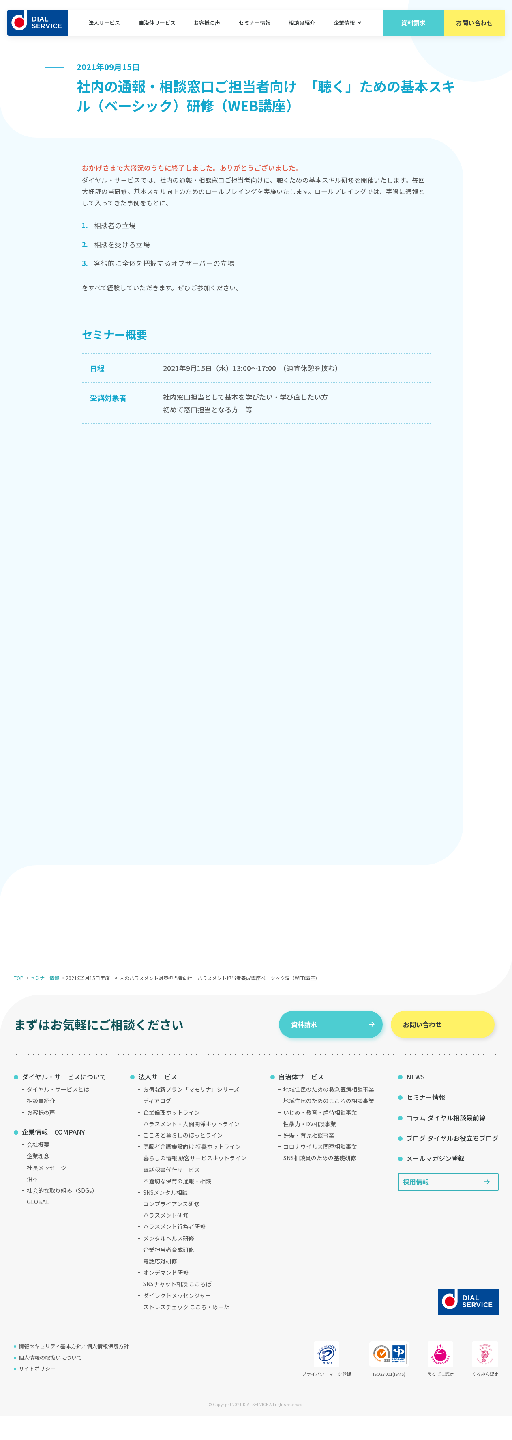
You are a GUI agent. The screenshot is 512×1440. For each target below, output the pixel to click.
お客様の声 (207, 24)
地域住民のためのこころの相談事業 (328, 1124)
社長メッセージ (46, 1191)
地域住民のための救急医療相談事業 (328, 1113)
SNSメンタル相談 (165, 1216)
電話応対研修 (160, 1285)
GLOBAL (38, 1226)
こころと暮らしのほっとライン (183, 1159)
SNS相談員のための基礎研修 (319, 1182)
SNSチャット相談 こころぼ (177, 1308)
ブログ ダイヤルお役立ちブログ (452, 1162)
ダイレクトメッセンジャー (177, 1319)
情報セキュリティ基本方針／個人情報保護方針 (74, 1370)
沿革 (32, 1202)
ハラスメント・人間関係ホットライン (191, 1147)
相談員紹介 (301, 24)
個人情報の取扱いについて (50, 1381)
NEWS (415, 1100)
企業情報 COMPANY (53, 1155)
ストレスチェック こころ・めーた (186, 1330)
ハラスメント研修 (166, 1239)
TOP (19, 1001)
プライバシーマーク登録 (326, 1383)
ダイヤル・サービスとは (58, 1113)
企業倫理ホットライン (171, 1136)
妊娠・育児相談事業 (308, 1159)
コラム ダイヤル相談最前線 (446, 1141)
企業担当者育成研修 (168, 1273)
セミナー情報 (254, 24)
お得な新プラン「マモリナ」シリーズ (191, 1113)
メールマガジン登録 (435, 1182)
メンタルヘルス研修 (168, 1262)
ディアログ (157, 1124)
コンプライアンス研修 (171, 1228)
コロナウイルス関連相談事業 (320, 1170)
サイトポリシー (37, 1392)
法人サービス (105, 24)
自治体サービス (157, 24)
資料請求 (413, 24)
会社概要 (38, 1168)
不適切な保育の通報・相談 (177, 1204)
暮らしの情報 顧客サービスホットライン (194, 1182)
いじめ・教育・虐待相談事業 (320, 1136)
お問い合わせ (473, 24)
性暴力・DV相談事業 (309, 1147)
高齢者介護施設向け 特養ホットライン (192, 1170)
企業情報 (343, 24)
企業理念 (38, 1180)
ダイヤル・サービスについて (64, 1100)
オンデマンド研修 (166, 1296)
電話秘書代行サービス (171, 1193)
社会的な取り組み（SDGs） (62, 1214)
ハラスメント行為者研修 (174, 1250)
